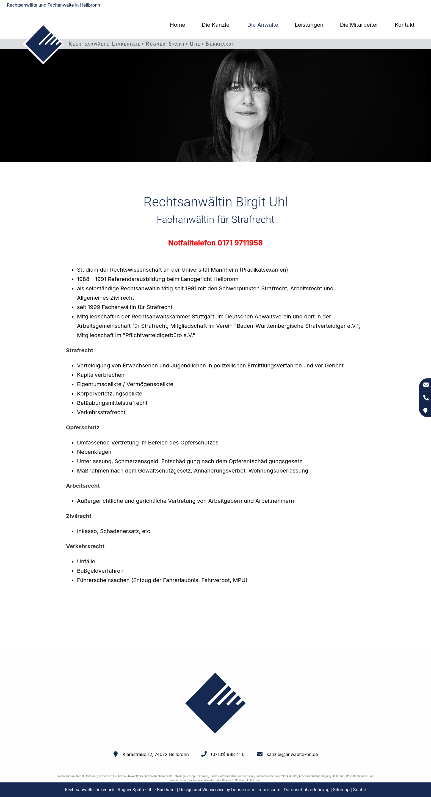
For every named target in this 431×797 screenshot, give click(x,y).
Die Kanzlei (216, 24)
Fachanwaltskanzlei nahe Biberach (211, 780)
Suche (359, 789)
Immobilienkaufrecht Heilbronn (77, 776)
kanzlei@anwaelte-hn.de (401, 5)
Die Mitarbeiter (359, 24)
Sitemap (341, 789)
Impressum (269, 789)
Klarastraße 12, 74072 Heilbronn (156, 754)
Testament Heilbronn (112, 776)
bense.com (242, 789)
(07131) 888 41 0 (228, 754)
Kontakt (405, 24)
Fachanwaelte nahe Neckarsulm (276, 776)
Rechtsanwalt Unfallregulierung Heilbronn (181, 776)
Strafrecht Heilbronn (248, 780)
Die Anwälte (262, 24)
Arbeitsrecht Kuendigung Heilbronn (321, 776)
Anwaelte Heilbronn (140, 776)
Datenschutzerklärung (307, 789)
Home (177, 24)
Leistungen (309, 24)
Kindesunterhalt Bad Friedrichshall (232, 776)
